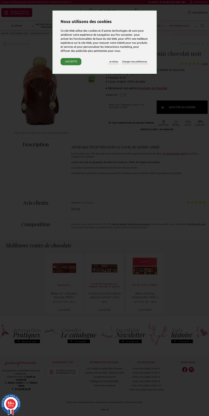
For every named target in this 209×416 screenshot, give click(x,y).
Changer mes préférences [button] (134, 61)
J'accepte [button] (71, 61)
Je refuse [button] (113, 61)
